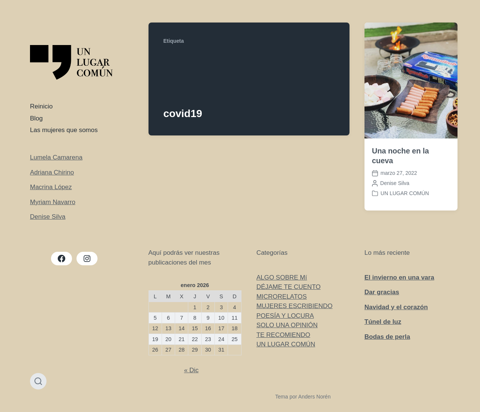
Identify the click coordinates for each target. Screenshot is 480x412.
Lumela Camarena (56, 157)
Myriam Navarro (52, 202)
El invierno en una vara (399, 277)
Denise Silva (48, 216)
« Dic (191, 370)
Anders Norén (314, 397)
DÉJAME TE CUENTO (288, 286)
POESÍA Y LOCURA (285, 315)
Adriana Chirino (52, 172)
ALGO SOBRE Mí (281, 277)
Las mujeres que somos (64, 130)
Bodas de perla (387, 336)
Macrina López (51, 187)
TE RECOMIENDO (283, 334)
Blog (36, 118)
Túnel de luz (382, 321)
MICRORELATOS (281, 296)
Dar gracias (381, 292)
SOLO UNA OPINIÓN (287, 325)
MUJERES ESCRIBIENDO (294, 306)
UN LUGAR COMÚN (405, 193)
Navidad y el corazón (396, 307)
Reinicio (41, 106)
